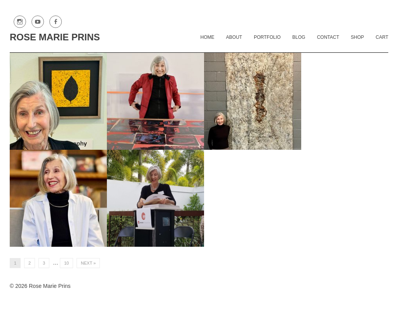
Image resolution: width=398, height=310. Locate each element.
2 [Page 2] (29, 263)
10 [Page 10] (66, 263)
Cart (382, 37)
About (234, 37)
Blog (298, 37)
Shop (357, 37)
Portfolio (267, 37)
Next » (88, 263)
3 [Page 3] (44, 263)
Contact (328, 37)
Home (208, 37)
